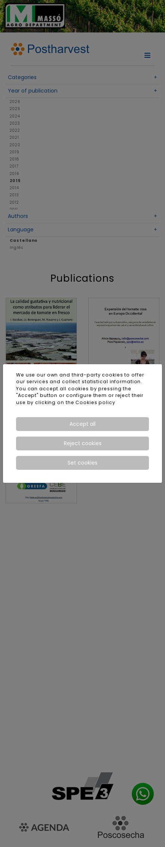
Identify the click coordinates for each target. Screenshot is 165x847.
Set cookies (82, 462)
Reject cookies (83, 443)
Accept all (82, 424)
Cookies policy (95, 402)
